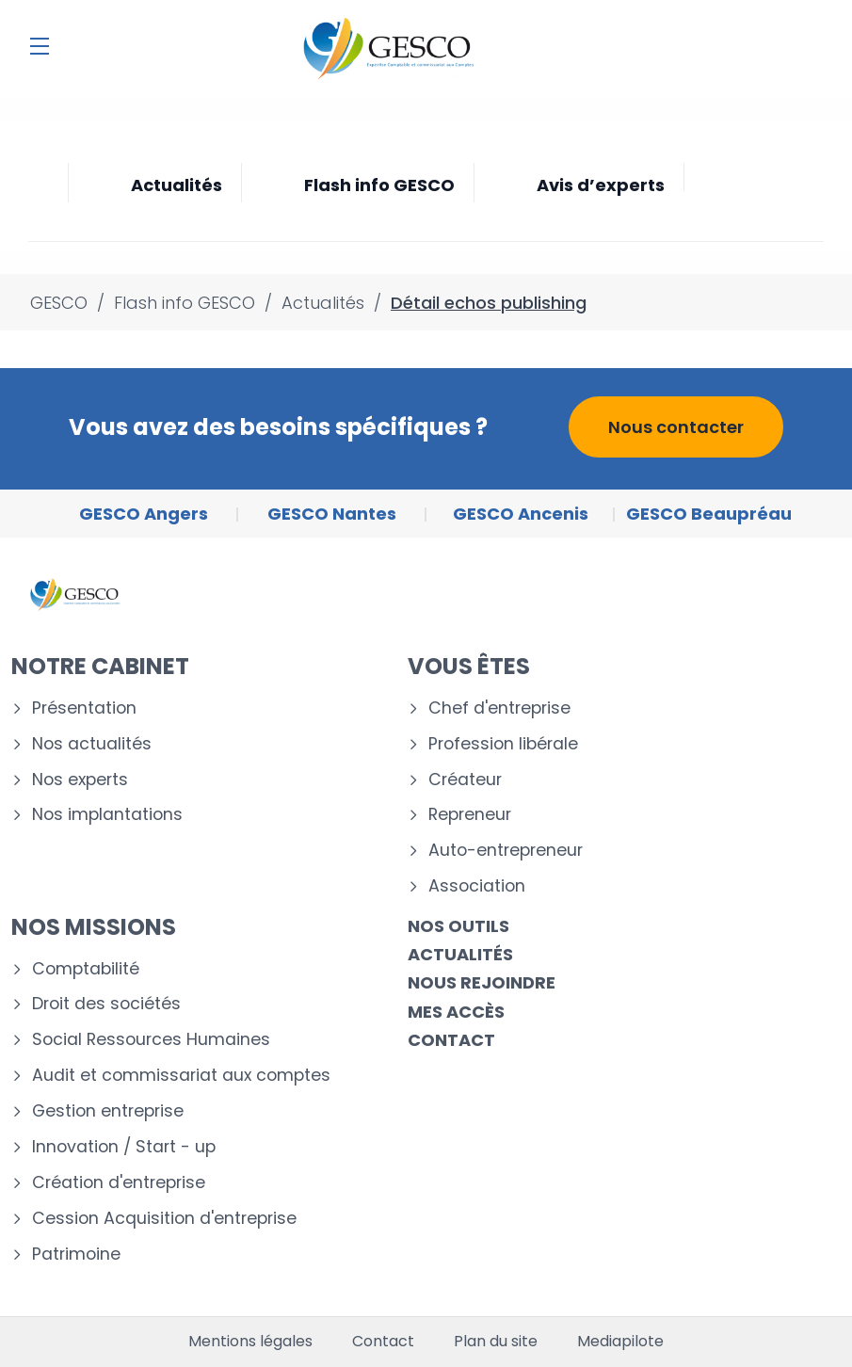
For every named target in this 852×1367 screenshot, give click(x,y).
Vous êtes (469, 666)
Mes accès (456, 1011)
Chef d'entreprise (499, 708)
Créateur (465, 780)
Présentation (84, 708)
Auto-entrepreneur (505, 850)
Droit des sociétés (106, 1004)
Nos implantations (107, 815)
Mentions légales (250, 1341)
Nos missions (93, 926)
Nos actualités (92, 744)
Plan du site (496, 1341)
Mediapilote (620, 1341)
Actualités (460, 954)
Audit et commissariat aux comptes (181, 1075)
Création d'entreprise (118, 1183)
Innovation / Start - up (124, 1147)
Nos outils (458, 926)
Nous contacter (676, 427)
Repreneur (469, 815)
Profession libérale (503, 744)
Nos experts (80, 780)
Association (476, 886)
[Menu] (39, 46)
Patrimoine (76, 1254)
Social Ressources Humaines (151, 1040)
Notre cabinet (100, 666)
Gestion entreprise (108, 1111)
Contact (451, 1040)
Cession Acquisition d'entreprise (164, 1219)
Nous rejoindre (481, 982)
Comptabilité (85, 969)
